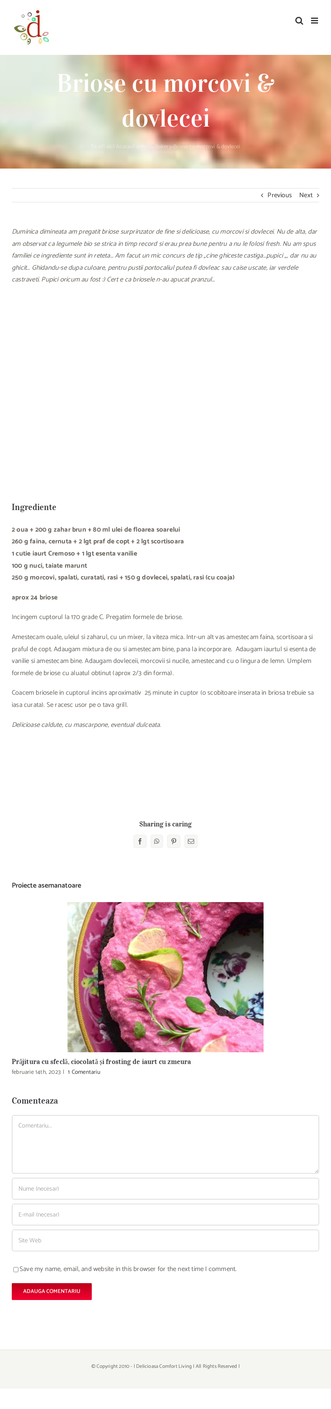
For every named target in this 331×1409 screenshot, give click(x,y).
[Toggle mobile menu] (315, 20)
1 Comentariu (84, 1072)
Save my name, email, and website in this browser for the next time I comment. (128, 1269)
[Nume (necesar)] (165, 1189)
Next (306, 195)
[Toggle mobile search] (299, 20)
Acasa (123, 146)
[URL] (165, 1240)
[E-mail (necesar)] (165, 1215)
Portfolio (142, 146)
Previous (279, 195)
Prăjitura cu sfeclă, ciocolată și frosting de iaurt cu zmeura (101, 1061)
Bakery (163, 146)
